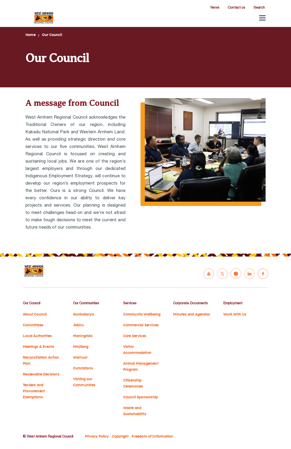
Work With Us (234, 314)
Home (30, 35)
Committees (33, 325)
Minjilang (80, 347)
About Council (35, 314)
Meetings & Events (38, 347)
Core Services (134, 336)
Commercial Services (141, 325)
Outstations (83, 368)
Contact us (236, 7)
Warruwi (80, 357)
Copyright (120, 436)
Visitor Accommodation (137, 350)
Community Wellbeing (142, 314)
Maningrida (82, 336)
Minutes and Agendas (191, 314)
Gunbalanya (83, 314)
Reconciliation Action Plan (41, 360)
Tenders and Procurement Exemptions (34, 391)
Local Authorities (37, 336)
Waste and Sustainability (134, 411)
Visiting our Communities (84, 382)
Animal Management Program (140, 366)
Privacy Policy (97, 436)
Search (259, 7)
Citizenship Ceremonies (133, 383)
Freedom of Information (152, 436)
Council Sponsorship (140, 397)
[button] (262, 17)
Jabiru (78, 325)
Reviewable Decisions (41, 374)
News (214, 7)
